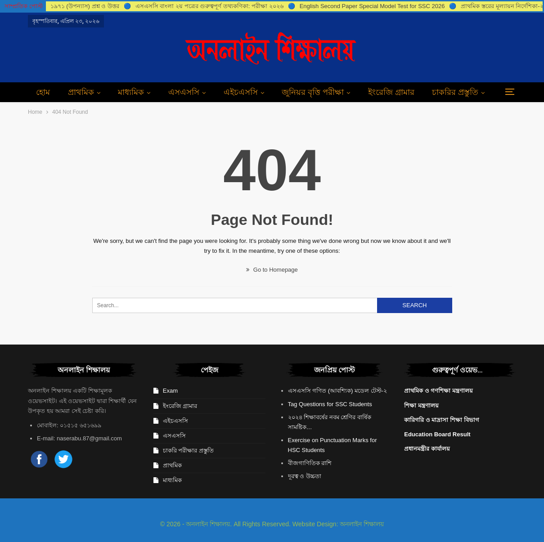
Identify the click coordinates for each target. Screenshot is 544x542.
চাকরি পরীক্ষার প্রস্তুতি (188, 450)
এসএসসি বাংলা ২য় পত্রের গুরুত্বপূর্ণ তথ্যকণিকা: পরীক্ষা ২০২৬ (209, 6)
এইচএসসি (241, 92)
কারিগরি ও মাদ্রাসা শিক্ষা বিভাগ (441, 420)
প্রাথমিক (81, 92)
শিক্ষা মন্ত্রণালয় (421, 405)
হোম (43, 92)
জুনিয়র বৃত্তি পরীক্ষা (313, 92)
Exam (170, 390)
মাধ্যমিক (131, 92)
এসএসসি (183, 92)
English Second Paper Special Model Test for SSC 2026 (372, 6)
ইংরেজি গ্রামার (391, 92)
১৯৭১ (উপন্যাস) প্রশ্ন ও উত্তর (84, 6)
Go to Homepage (272, 269)
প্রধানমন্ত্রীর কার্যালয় (427, 448)
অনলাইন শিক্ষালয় (362, 524)
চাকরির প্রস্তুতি (455, 92)
